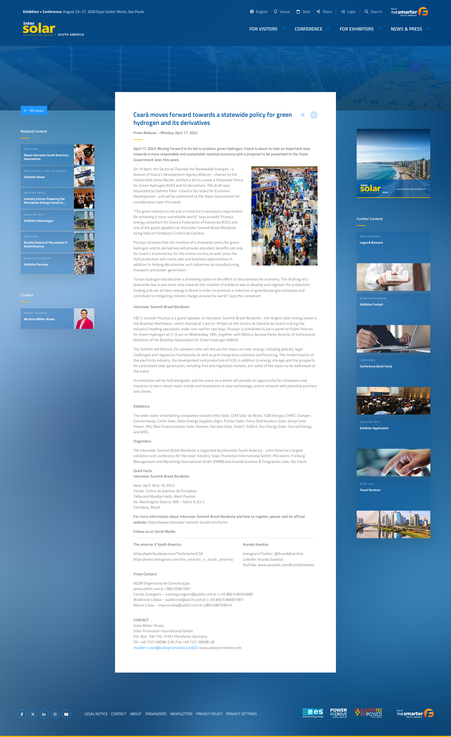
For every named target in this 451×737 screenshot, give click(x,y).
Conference (308, 28)
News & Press (406, 28)
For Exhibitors (357, 28)
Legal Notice (96, 714)
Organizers (156, 714)
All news (32, 110)
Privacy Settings (241, 714)
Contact (118, 714)
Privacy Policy (209, 714)
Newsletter (181, 714)
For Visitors (263, 28)
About (136, 714)
